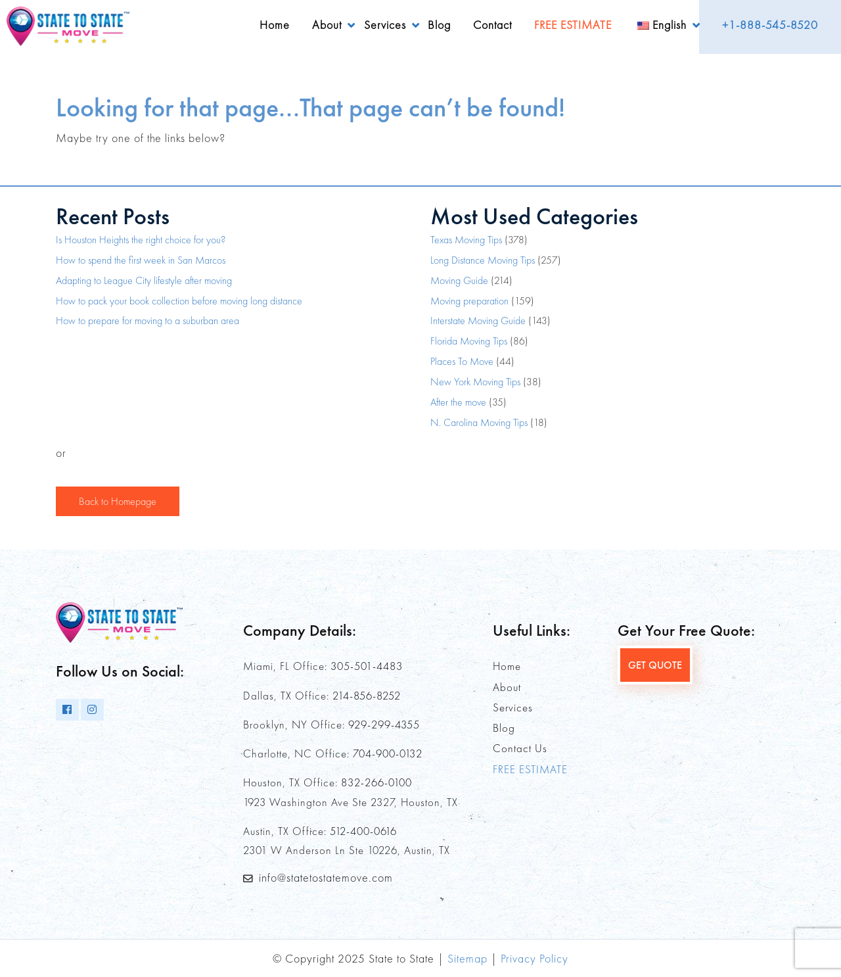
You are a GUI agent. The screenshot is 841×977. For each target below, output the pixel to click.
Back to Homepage (117, 501)
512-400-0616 (363, 831)
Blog (439, 24)
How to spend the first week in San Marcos (140, 260)
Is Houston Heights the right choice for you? (140, 240)
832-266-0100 (376, 782)
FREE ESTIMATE (573, 24)
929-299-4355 (384, 724)
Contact (492, 24)
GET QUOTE (655, 665)
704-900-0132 (387, 753)
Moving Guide (459, 280)
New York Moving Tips (475, 382)
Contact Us (520, 748)
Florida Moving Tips (468, 341)
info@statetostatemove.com (326, 877)
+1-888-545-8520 (770, 24)
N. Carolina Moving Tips (479, 422)
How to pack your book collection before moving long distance (179, 301)
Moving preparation (469, 301)
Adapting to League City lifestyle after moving (144, 280)
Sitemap (467, 958)
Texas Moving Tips (466, 240)
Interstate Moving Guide (478, 320)
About (327, 24)
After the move (458, 402)
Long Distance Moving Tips (482, 260)
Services (385, 24)
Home (275, 24)
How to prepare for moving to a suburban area (147, 320)
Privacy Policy (534, 958)
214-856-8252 (366, 695)
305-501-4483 (366, 666)
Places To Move (461, 361)
